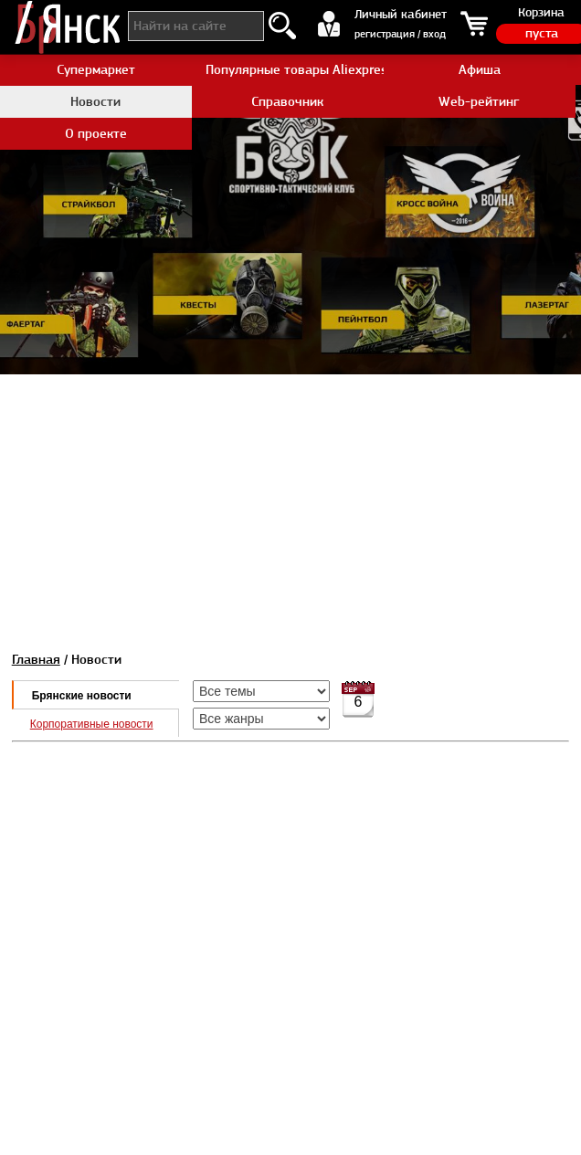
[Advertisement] (290, 502)
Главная (36, 659)
